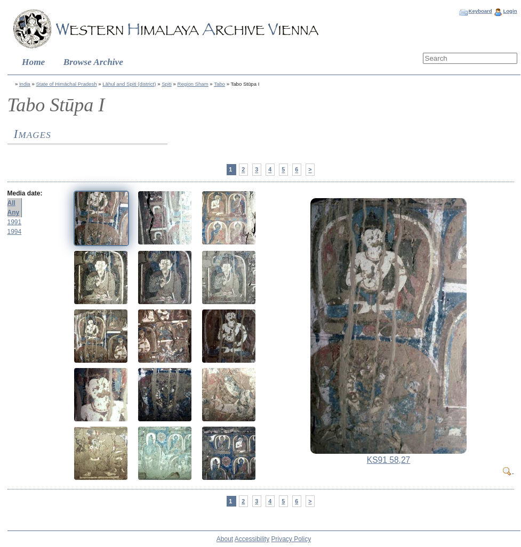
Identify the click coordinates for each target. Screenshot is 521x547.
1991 (14, 222)
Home (33, 62)
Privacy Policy (291, 539)
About (225, 539)
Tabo (219, 84)
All (11, 203)
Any (13, 212)
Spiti (167, 84)
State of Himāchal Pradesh (66, 84)
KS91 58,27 (389, 459)
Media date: (25, 193)
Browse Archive (93, 62)
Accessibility (252, 539)
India (24, 84)
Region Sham (193, 84)
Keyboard (480, 11)
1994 (14, 231)
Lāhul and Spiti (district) (129, 84)
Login (510, 11)
